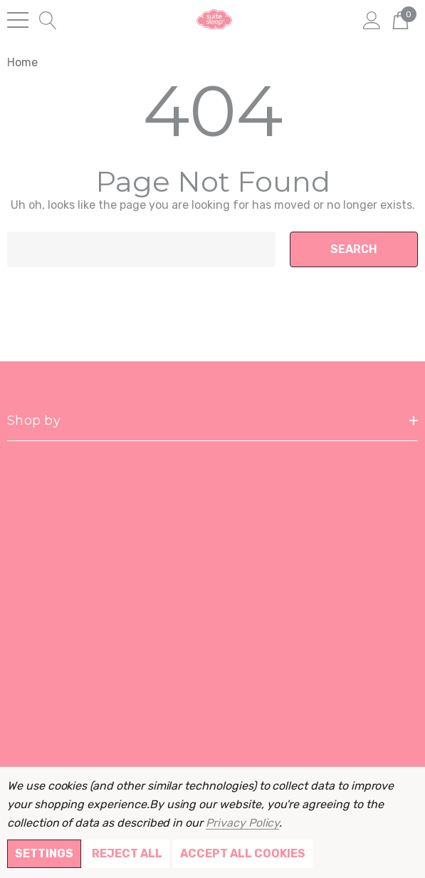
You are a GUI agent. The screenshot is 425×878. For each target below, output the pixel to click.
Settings (44, 853)
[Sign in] (372, 19)
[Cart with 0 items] (400, 19)
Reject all (127, 853)
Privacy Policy (242, 823)
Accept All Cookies (242, 853)
